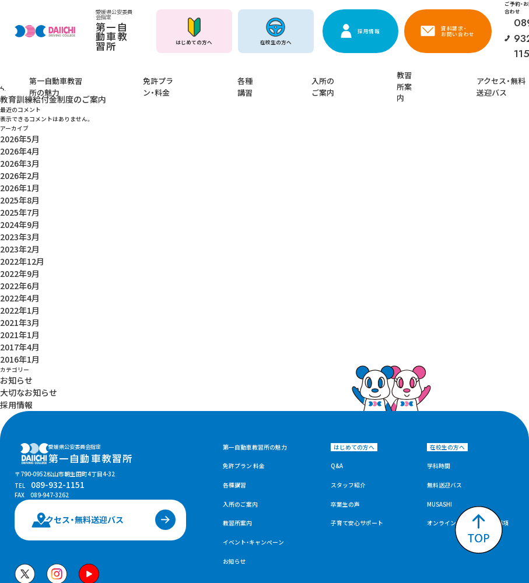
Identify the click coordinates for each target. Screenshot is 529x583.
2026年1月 (14, 153)
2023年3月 (14, 187)
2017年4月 (14, 264)
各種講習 (256, 77)
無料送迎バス (444, 385)
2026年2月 (14, 144)
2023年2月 (14, 195)
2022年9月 (14, 213)
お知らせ (11, 290)
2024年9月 (14, 178)
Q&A (337, 367)
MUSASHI (439, 405)
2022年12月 (16, 204)
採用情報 (369, 30)
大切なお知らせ (20, 298)
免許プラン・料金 (193, 77)
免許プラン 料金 (244, 367)
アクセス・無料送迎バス (450, 77)
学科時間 (438, 367)
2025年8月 (14, 161)
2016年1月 (14, 273)
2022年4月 (14, 230)
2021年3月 (14, 247)
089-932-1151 (50, 396)
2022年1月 (14, 238)
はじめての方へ (194, 41)
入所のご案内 (314, 77)
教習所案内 (375, 77)
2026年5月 (14, 118)
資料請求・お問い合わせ (458, 30)
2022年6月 (14, 221)
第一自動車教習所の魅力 (110, 77)
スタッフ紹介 (348, 385)
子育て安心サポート (357, 424)
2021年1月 (14, 255)
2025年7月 (14, 170)
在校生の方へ (276, 41)
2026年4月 (14, 127)
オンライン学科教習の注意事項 (468, 424)
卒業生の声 (345, 405)
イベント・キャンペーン (253, 443)
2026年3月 (14, 136)
